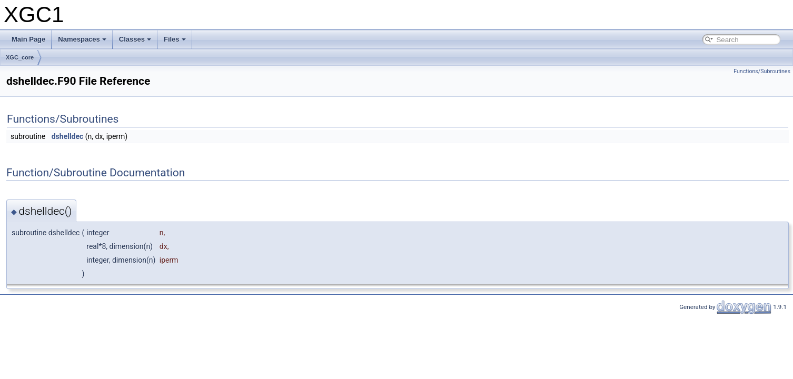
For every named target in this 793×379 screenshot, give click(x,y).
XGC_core (20, 57)
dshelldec (68, 136)
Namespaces (82, 39)
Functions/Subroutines (761, 71)
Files (175, 39)
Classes (135, 39)
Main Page (28, 39)
